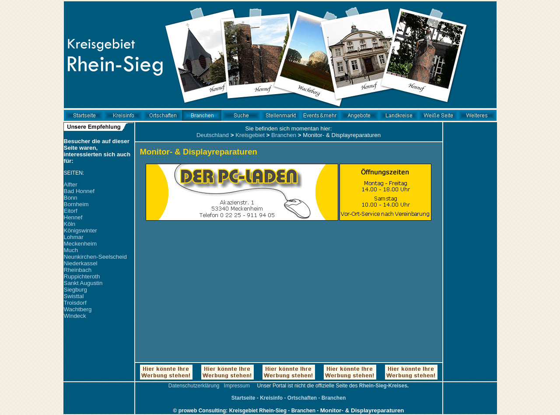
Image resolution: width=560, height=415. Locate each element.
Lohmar (74, 237)
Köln (70, 224)
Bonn (70, 197)
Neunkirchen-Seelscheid (95, 256)
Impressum (237, 386)
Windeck (75, 316)
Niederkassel (81, 263)
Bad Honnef (79, 191)
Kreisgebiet (250, 135)
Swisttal (74, 296)
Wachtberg (78, 309)
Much (71, 250)
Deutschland (212, 135)
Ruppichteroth (82, 276)
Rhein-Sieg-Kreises (383, 386)
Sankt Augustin (83, 283)
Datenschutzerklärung (194, 386)
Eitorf (70, 211)
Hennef (73, 217)
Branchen (283, 135)
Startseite (243, 398)
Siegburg (75, 289)
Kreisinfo (271, 398)
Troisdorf (75, 302)
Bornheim (76, 204)
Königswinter (80, 230)
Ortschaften (302, 398)
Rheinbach (78, 270)
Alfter (70, 184)
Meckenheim (80, 243)
